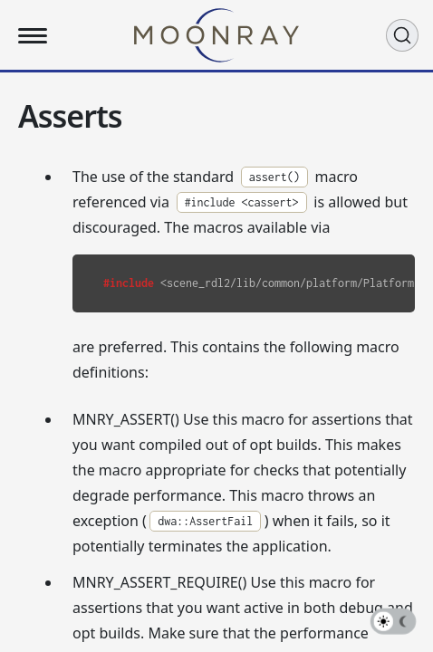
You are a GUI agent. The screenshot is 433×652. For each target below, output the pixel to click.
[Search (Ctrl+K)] (402, 35)
